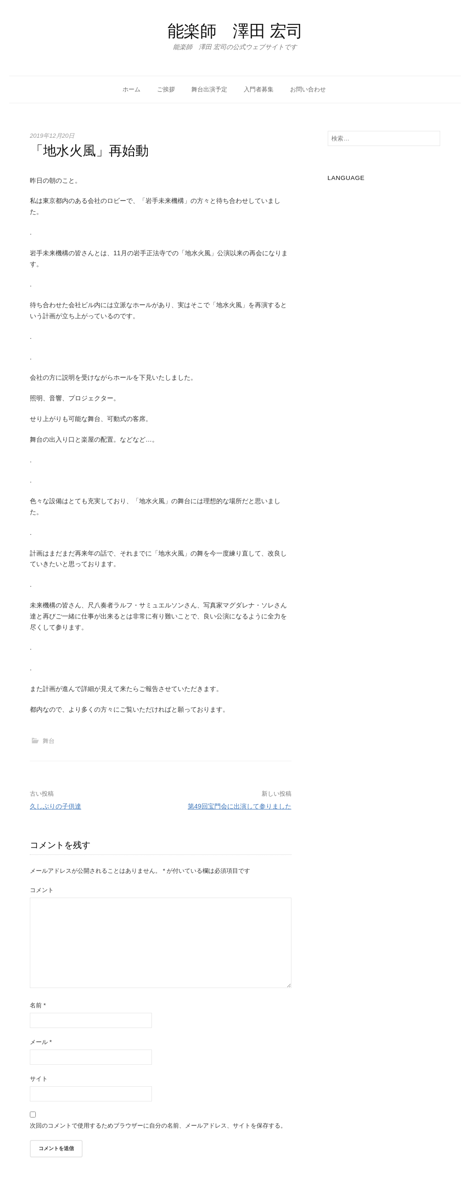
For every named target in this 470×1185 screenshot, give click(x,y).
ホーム (131, 89)
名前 (38, 1005)
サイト (39, 1078)
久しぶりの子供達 (55, 806)
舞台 (49, 740)
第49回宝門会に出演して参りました (239, 806)
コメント (42, 890)
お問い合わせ (308, 89)
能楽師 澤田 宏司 (235, 31)
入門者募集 (259, 89)
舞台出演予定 (209, 89)
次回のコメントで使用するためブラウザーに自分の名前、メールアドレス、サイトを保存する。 (158, 1125)
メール (41, 1042)
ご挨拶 (166, 89)
